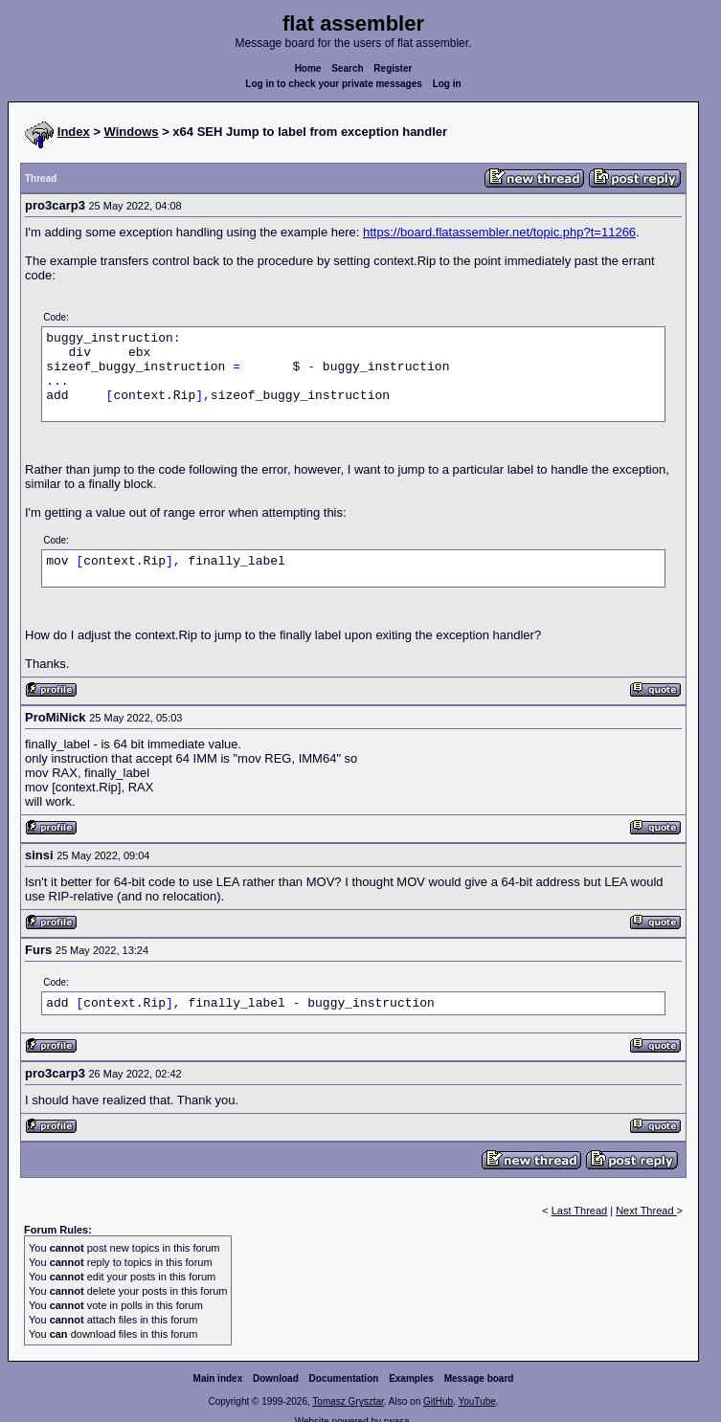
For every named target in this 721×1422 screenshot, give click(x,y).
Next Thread (646, 1210)
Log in (447, 83)
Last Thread (580, 1210)
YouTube (476, 1401)
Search (347, 68)
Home (308, 68)
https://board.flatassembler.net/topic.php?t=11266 (499, 232)
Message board (479, 1378)
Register (392, 68)
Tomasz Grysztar (347, 1401)
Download (276, 1378)
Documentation (344, 1378)
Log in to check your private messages (333, 83)
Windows (131, 131)
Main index (218, 1378)
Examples (411, 1378)
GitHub (438, 1401)
